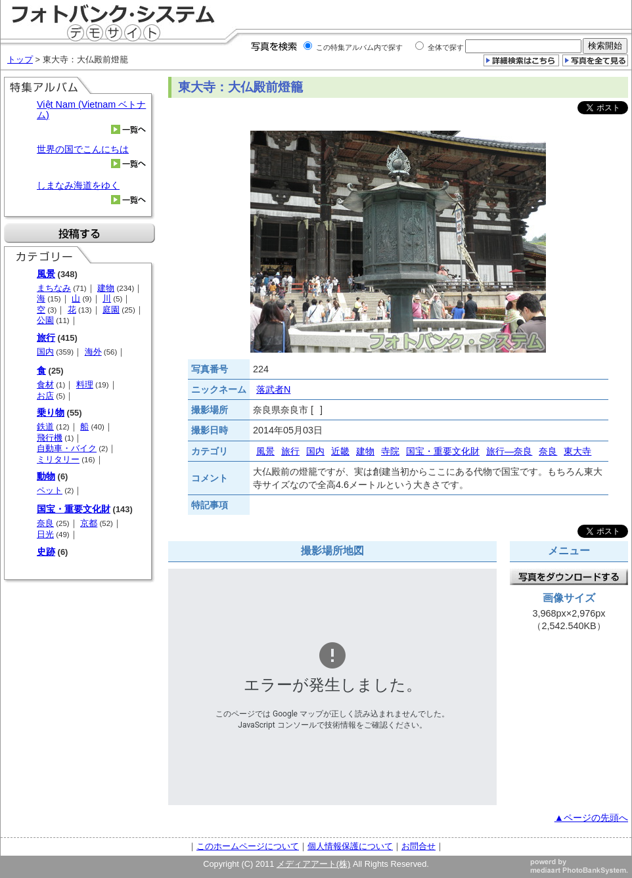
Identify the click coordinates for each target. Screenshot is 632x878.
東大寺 (577, 451)
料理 (84, 384)
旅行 (46, 337)
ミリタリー (58, 459)
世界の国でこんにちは (83, 149)
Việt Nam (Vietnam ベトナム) (91, 109)
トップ (20, 59)
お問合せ (418, 846)
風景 (46, 274)
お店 (45, 396)
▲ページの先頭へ (591, 817)
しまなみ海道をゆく (78, 185)
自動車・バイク (67, 448)
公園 (45, 320)
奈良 (45, 523)
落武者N (273, 389)
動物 (46, 476)
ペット (49, 490)
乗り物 (50, 412)
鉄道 (45, 426)
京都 (88, 523)
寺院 (390, 451)
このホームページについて (247, 846)
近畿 (340, 451)
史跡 (46, 551)
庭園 (111, 310)
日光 (45, 534)
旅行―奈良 (509, 451)
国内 (45, 352)
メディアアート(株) (314, 864)
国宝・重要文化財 (73, 509)
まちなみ (54, 288)
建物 (105, 288)
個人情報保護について (350, 846)
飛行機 (49, 438)
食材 (45, 384)
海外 (93, 352)
